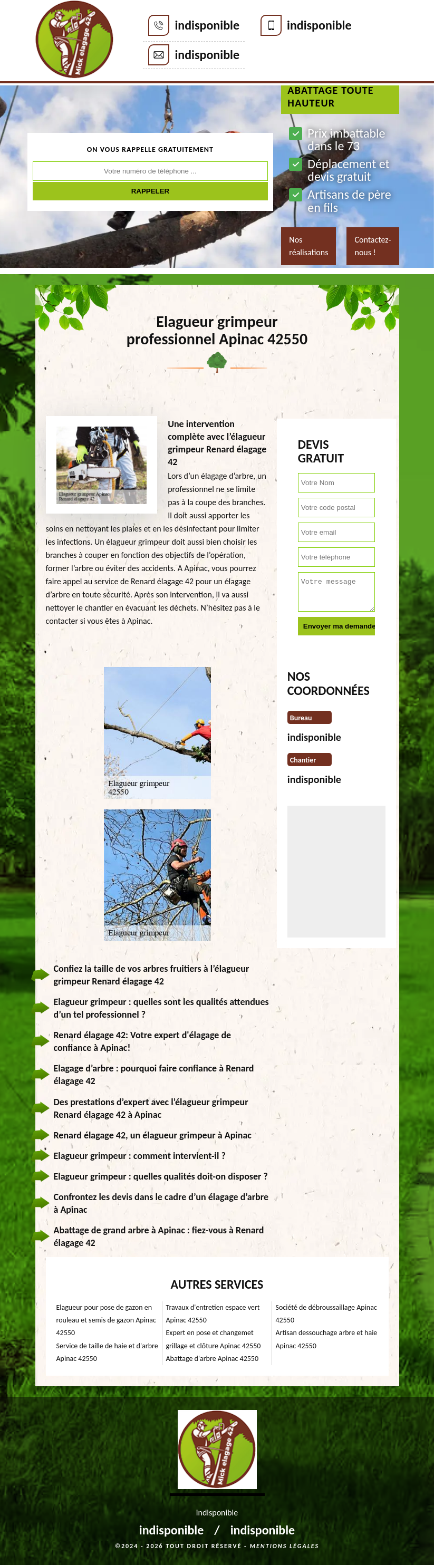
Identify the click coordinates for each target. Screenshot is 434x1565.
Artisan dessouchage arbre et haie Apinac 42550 (327, 1339)
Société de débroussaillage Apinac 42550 (326, 1314)
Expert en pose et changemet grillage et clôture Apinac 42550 (213, 1339)
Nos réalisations (308, 246)
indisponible (207, 25)
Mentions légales (284, 1546)
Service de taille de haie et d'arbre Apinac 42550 (107, 1352)
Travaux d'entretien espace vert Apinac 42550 (213, 1314)
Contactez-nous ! (372, 246)
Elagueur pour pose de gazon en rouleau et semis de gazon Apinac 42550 (106, 1320)
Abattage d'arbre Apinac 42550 (212, 1358)
